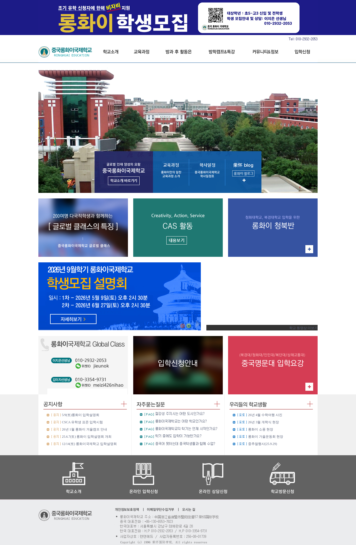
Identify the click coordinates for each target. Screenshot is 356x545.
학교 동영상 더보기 (303, 328)
